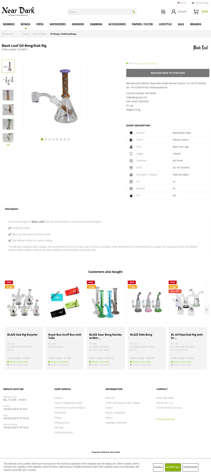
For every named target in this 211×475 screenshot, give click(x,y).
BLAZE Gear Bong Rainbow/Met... (105, 336)
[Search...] (102, 12)
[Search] (134, 12)
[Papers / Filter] (142, 24)
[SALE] (181, 24)
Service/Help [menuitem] (200, 2)
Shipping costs (61, 422)
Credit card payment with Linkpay (123, 402)
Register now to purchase (168, 72)
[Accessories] (117, 24)
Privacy (57, 417)
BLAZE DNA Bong (141, 334)
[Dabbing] (96, 24)
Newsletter (60, 412)
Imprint (109, 407)
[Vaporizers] (58, 24)
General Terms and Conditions (70, 407)
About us (110, 397)
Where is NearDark (115, 412)
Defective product (63, 432)
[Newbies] (9, 24)
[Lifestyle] (165, 24)
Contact (58, 397)
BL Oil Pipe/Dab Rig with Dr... (187, 336)
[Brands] (195, 24)
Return (109, 417)
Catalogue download (116, 422)
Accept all (173, 467)
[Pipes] (40, 24)
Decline (158, 467)
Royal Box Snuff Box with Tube (64, 336)
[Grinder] (78, 24)
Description (11, 208)
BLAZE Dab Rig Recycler (22, 334)
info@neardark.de (166, 419)
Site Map (58, 427)
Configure (190, 467)
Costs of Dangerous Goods (68, 402)
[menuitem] (163, 11)
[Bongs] (25, 24)
